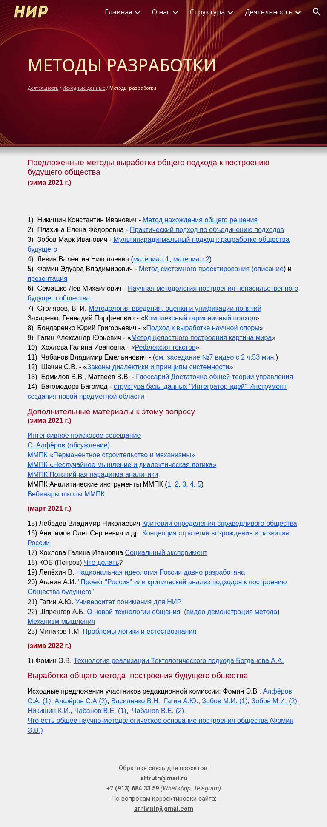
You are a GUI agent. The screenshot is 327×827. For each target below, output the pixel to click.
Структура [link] (207, 12)
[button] (317, 12)
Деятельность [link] (269, 12)
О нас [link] (161, 12)
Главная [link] (118, 12)
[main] (163, 72)
